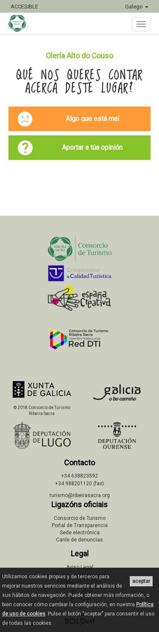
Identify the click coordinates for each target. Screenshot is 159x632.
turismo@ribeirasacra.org (80, 495)
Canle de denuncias (79, 540)
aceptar (141, 581)
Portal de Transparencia (80, 525)
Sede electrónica (80, 533)
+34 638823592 (79, 476)
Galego (136, 6)
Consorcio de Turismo (80, 518)
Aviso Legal (79, 567)
